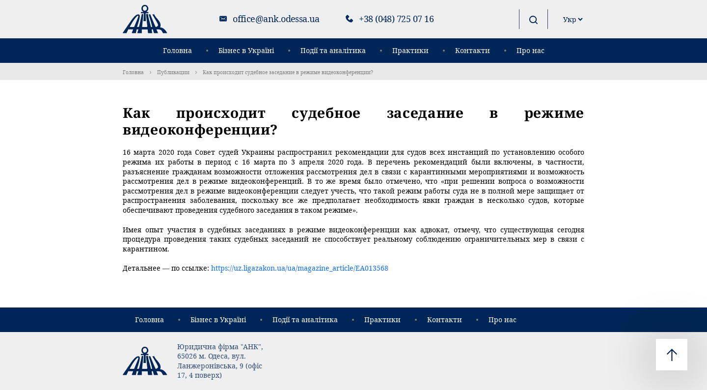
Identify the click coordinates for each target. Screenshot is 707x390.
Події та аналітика (333, 50)
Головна (177, 50)
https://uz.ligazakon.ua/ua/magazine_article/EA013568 (299, 268)
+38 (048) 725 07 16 (396, 19)
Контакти (472, 50)
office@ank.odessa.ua (276, 19)
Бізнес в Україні (246, 50)
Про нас (530, 50)
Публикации (173, 72)
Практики (410, 50)
